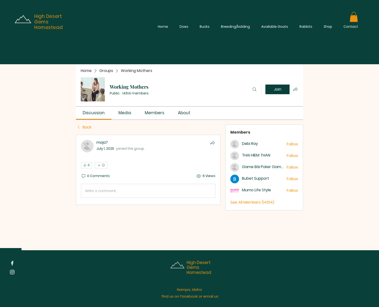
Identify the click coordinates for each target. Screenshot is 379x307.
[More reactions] (101, 165)
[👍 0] (86, 165)
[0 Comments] (95, 176)
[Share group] (295, 89)
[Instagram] (12, 272)
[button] (354, 17)
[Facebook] (12, 263)
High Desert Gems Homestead (199, 267)
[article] (148, 170)
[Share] (212, 143)
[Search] (254, 89)
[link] (94, 113)
